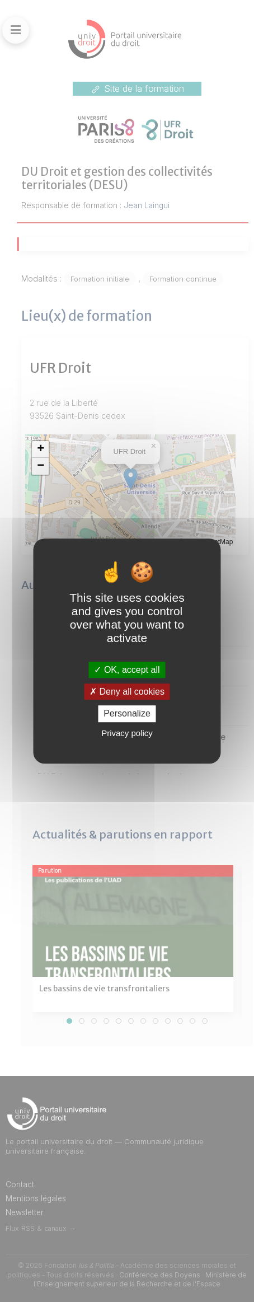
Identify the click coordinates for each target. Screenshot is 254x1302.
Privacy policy (127, 733)
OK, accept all (126, 670)
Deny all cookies (127, 691)
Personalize (127, 714)
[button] (40, 449)
